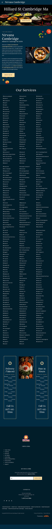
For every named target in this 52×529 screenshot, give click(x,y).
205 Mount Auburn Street (9, 154)
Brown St (38, 133)
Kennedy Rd (6, 190)
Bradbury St (6, 274)
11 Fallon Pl (22, 154)
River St (38, 256)
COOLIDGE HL (6, 304)
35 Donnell (22, 168)
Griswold (5, 202)
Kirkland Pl (22, 300)
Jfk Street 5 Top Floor (25, 247)
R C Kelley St (23, 148)
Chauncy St (22, 109)
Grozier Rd (22, 181)
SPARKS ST (6, 313)
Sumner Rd (6, 250)
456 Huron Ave (23, 232)
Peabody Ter (6, 171)
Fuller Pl (5, 102)
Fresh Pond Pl (6, 213)
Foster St (5, 230)
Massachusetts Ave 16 (25, 222)
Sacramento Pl (40, 261)
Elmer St (38, 118)
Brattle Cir (5, 186)
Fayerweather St (24, 113)
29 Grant (22, 163)
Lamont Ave (39, 243)
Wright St (22, 179)
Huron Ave (5, 107)
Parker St (5, 261)
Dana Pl (22, 256)
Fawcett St (39, 287)
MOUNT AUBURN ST (41, 311)
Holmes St (22, 144)
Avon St (22, 209)
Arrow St (38, 179)
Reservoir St (23, 158)
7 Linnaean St (39, 239)
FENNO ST (5, 315)
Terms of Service (47, 513)
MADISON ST (23, 311)
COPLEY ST (39, 293)
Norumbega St (23, 100)
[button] (26, 20)
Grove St (5, 137)
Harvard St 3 (23, 220)
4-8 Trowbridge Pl (7, 173)
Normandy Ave (23, 278)
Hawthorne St (39, 326)
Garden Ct (5, 332)
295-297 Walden (40, 173)
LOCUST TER (6, 289)
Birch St (5, 144)
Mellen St (38, 258)
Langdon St (6, 113)
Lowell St (5, 232)
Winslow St (6, 195)
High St (38, 184)
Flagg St (5, 252)
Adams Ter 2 (39, 291)
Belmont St (39, 209)
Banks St (22, 295)
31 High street (23, 261)
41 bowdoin (39, 142)
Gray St (38, 254)
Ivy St (37, 199)
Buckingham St (40, 137)
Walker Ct (5, 140)
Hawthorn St (39, 341)
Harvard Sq (6, 124)
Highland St (23, 142)
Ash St (38, 237)
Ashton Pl (38, 282)
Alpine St (5, 122)
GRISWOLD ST (39, 302)
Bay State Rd (6, 126)
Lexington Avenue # (25, 166)
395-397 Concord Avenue (42, 207)
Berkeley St (22, 161)
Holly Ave (22, 146)
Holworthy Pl (23, 263)
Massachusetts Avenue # (42, 156)
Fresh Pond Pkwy (24, 302)
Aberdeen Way (40, 295)
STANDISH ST (6, 291)
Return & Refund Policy (10, 458)
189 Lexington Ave (7, 205)
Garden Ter (6, 135)
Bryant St (22, 258)
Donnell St (39, 211)
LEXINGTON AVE (23, 306)
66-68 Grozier (6, 161)
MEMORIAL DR (39, 317)
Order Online (7, 450)
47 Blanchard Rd (7, 247)
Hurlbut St (22, 226)
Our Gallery (7, 455)
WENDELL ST (6, 322)
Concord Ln (6, 181)
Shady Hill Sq (6, 211)
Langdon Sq (6, 265)
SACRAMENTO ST (7, 319)
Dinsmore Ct (6, 152)
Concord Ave (6, 111)
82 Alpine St (39, 154)
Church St (38, 158)
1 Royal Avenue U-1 (24, 213)
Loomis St (22, 197)
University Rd (6, 278)
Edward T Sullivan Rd (25, 335)
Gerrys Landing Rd (7, 96)
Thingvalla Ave (39, 98)
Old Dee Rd (39, 96)
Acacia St (38, 241)
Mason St (5, 184)
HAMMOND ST (39, 289)
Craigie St (5, 341)
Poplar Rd (38, 250)
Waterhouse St (40, 328)
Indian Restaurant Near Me (24, 506)
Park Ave (5, 269)
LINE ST (5, 295)
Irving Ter (22, 254)
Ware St (5, 339)
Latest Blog (7, 457)
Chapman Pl (39, 232)
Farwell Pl (38, 135)
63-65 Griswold (40, 171)
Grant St (22, 124)
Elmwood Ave (39, 192)
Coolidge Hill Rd (23, 207)
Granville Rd (23, 122)
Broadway (22, 324)
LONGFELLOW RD (40, 306)
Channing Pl (23, 190)
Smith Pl (22, 341)
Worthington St (40, 140)
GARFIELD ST (23, 319)
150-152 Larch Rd (7, 156)
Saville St (22, 267)
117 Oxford (39, 186)
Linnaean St (39, 107)
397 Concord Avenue (41, 216)
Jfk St (21, 276)
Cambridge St (39, 109)
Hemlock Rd (6, 239)
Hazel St (22, 243)
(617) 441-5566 (26, 498)
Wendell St (39, 129)
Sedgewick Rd (23, 186)
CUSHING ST (6, 300)
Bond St (22, 98)
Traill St (5, 105)
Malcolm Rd (39, 161)
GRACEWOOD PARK (7, 309)
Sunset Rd (5, 222)
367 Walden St (39, 252)
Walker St (38, 315)
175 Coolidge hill (7, 224)
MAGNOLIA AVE (23, 322)
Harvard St (5, 116)
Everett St (39, 285)
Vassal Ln (22, 199)
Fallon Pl (22, 234)
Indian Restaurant (6, 506)
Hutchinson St (6, 197)
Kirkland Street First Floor (9, 237)
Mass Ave (22, 111)
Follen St (22, 289)
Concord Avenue (7, 216)
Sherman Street (7, 179)
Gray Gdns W (23, 252)
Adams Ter (22, 291)
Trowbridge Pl (6, 328)
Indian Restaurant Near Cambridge (16, 508)
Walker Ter (6, 207)
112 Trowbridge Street (41, 152)
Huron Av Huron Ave (7, 282)
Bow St (38, 175)
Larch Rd (5, 271)
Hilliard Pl (5, 263)
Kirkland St (39, 265)
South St (5, 243)
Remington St (39, 335)
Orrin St (5, 330)
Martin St (22, 269)
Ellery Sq (38, 166)
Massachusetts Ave (24, 218)
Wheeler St (39, 102)
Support (7, 464)
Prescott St (6, 254)
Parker (21, 131)
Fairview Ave (23, 135)
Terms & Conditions (9, 462)
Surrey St (22, 205)
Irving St (22, 120)
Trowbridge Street (24, 171)
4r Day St (38, 267)
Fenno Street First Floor (8, 218)
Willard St (22, 230)
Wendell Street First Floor (26, 216)
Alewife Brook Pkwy (24, 105)
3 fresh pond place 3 (25, 224)
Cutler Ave (22, 133)
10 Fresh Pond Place (24, 177)
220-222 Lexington (24, 173)
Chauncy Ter (6, 276)
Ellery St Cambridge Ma (41, 220)
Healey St (22, 298)
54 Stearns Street (7, 177)
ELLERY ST (5, 324)
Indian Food (14, 506)
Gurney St (22, 152)
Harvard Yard (23, 192)
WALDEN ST (6, 298)
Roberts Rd (23, 337)
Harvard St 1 (6, 220)
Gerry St (22, 137)
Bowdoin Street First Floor (42, 276)
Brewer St (22, 156)
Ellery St (38, 122)
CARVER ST (39, 319)
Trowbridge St (23, 326)
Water (21, 271)
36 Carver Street (7, 188)
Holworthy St (23, 96)
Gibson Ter (6, 192)
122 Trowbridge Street (41, 188)
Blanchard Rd (23, 274)
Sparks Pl (22, 184)
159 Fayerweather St (41, 148)
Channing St (6, 234)
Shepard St (22, 107)
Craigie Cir (22, 285)
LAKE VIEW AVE (23, 309)
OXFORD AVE (39, 304)
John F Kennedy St (40, 222)
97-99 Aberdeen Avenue (9, 209)
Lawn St (22, 102)
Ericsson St (39, 146)
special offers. (31, 474)
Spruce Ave (6, 280)
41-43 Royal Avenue (24, 250)
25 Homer (5, 256)
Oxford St (5, 120)
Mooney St (6, 287)
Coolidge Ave (39, 195)
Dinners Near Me (29, 508)
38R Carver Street (40, 230)
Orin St (21, 282)
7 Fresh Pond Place (41, 177)
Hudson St (22, 241)
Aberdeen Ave (39, 313)
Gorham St (22, 239)
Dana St (38, 116)
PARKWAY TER (6, 306)
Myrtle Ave (22, 280)
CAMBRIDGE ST (40, 322)
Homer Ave (6, 335)
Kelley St (5, 163)
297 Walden (6, 175)
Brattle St (38, 205)
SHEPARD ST (6, 317)
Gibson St (38, 278)
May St (38, 218)
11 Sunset (5, 258)
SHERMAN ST (23, 315)
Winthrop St (23, 175)
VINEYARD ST (23, 304)
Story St (22, 343)
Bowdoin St (6, 337)
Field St (38, 202)
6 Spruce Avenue (7, 142)
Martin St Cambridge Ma (42, 339)
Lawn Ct (38, 144)
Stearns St (39, 274)
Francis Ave (6, 166)
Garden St (22, 129)
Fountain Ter (39, 105)
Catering (7, 451)
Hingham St (39, 271)
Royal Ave (5, 241)
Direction (7, 453)
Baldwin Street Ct (40, 190)
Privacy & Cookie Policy (38, 513)
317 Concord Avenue (41, 213)
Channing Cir (23, 140)
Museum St (6, 133)
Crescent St (39, 234)
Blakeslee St (23, 202)
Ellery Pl (38, 168)
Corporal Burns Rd (7, 158)
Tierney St (22, 237)
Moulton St (39, 263)
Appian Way (6, 293)
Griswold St (6, 118)
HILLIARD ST (23, 317)
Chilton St (38, 100)
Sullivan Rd (22, 265)
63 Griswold (39, 181)
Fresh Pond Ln (39, 300)
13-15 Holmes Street (25, 195)
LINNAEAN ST (23, 313)
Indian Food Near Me (35, 506)
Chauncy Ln (39, 269)
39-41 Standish (6, 168)
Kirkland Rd (22, 188)
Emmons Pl (6, 245)
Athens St (39, 245)
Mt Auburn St (6, 100)
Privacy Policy (8, 460)
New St (38, 126)
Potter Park (39, 197)
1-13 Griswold (23, 211)
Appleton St (39, 247)
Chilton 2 (5, 98)
